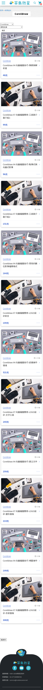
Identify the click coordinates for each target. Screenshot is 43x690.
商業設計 (8, 10)
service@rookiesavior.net (19, 680)
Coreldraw (7, 61)
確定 (3, 30)
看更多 (3, 640)
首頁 (1, 10)
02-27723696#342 (16, 677)
